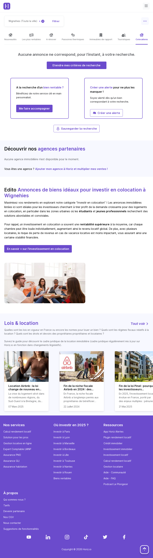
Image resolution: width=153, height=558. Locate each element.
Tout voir (140, 324)
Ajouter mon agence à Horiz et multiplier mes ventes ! (71, 169)
